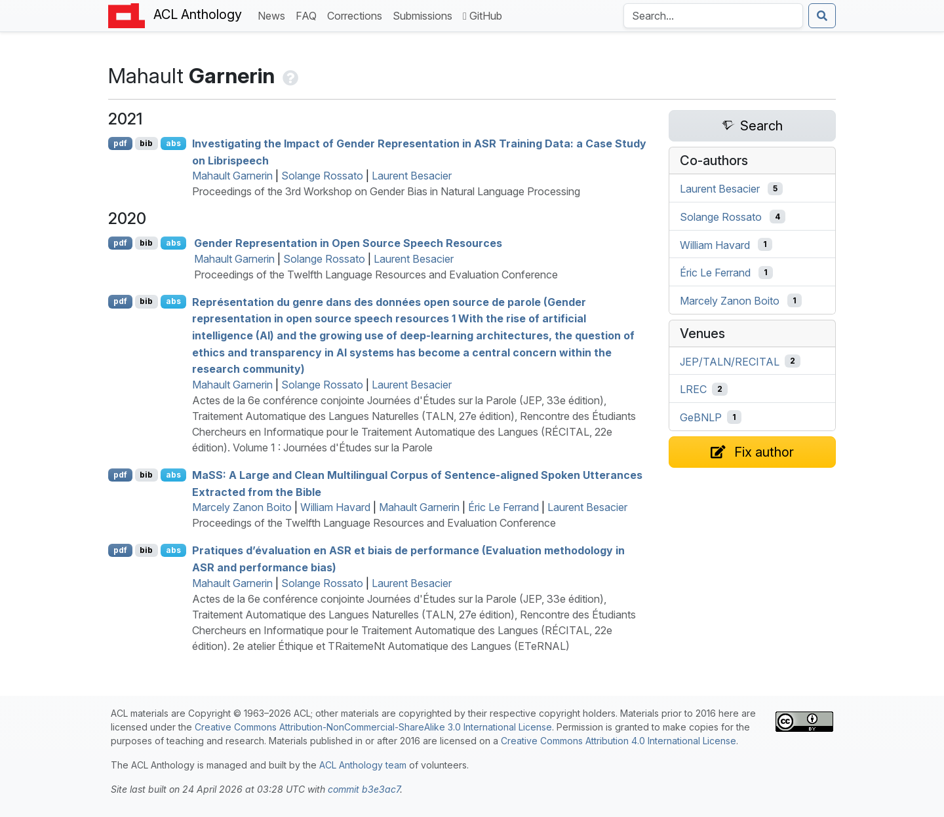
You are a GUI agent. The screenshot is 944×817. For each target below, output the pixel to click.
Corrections (357, 14)
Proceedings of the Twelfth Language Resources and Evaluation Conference (376, 274)
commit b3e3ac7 (364, 789)
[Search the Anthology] (713, 15)
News (274, 14)
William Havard (335, 507)
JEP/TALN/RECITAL (729, 361)
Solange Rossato (322, 175)
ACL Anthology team (362, 764)
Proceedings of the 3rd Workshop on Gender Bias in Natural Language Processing (386, 191)
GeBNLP (701, 417)
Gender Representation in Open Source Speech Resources (348, 243)
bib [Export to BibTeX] (146, 143)
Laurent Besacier (412, 175)
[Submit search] (822, 15)
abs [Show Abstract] (173, 143)
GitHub (482, 15)
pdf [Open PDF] (120, 143)
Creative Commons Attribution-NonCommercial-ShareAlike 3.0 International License (373, 726)
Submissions (425, 14)
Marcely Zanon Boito (242, 507)
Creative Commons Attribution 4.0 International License (618, 740)
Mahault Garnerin (232, 175)
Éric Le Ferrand (503, 507)
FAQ (309, 14)
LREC (693, 389)
